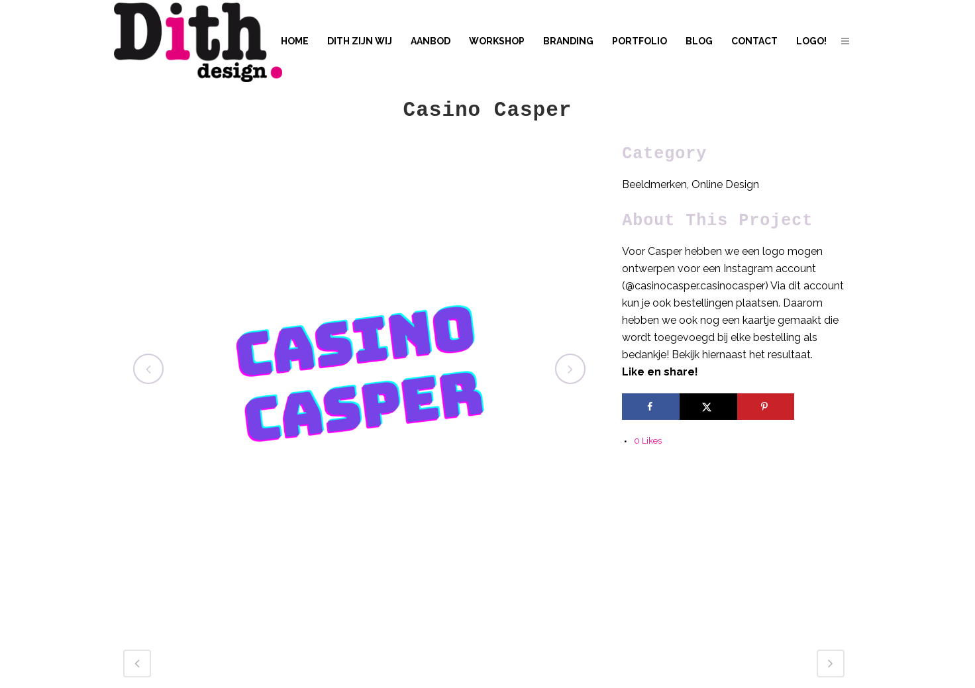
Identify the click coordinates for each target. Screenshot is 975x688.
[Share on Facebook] (651, 406)
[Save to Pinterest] (766, 406)
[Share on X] (708, 406)
